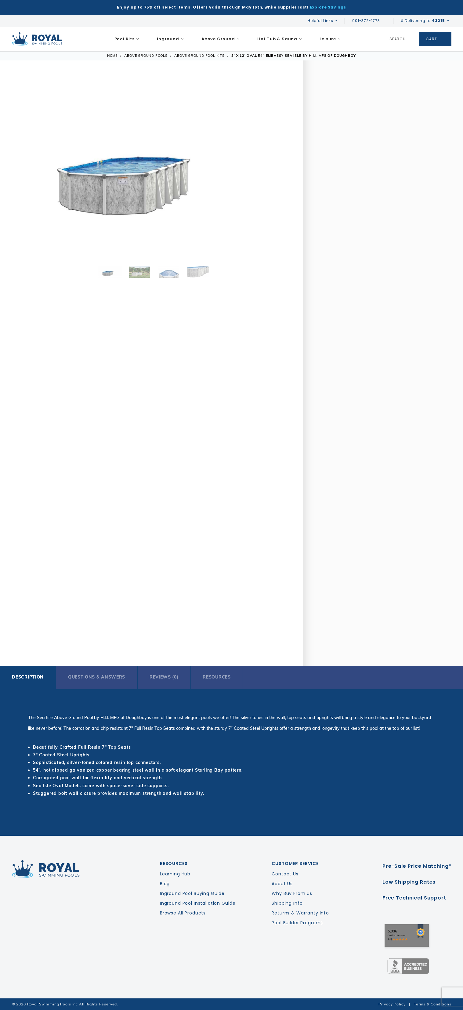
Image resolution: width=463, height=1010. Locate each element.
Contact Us (285, 874)
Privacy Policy (391, 1004)
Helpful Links (320, 20)
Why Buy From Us (292, 893)
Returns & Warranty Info (300, 913)
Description (28, 677)
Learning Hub (175, 874)
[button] (21, 166)
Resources (216, 677)
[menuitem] (126, 39)
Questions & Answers (96, 677)
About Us (282, 884)
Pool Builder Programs (297, 923)
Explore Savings (328, 7)
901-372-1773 (369, 20)
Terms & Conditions (432, 1004)
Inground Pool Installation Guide (198, 903)
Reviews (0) (164, 677)
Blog (165, 884)
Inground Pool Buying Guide (192, 893)
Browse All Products (183, 913)
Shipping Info (287, 903)
